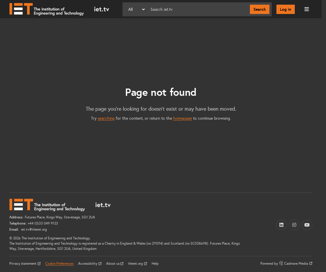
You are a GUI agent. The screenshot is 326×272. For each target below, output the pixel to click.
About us (113, 264)
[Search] (198, 9)
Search (259, 9)
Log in (285, 9)
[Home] (59, 9)
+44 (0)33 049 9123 (43, 223)
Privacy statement (23, 264)
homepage (182, 118)
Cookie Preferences (59, 264)
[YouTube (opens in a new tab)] (307, 225)
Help (155, 264)
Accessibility (88, 264)
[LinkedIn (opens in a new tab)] (281, 225)
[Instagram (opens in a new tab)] (294, 225)
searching (106, 118)
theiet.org (136, 264)
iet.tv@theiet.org (33, 229)
